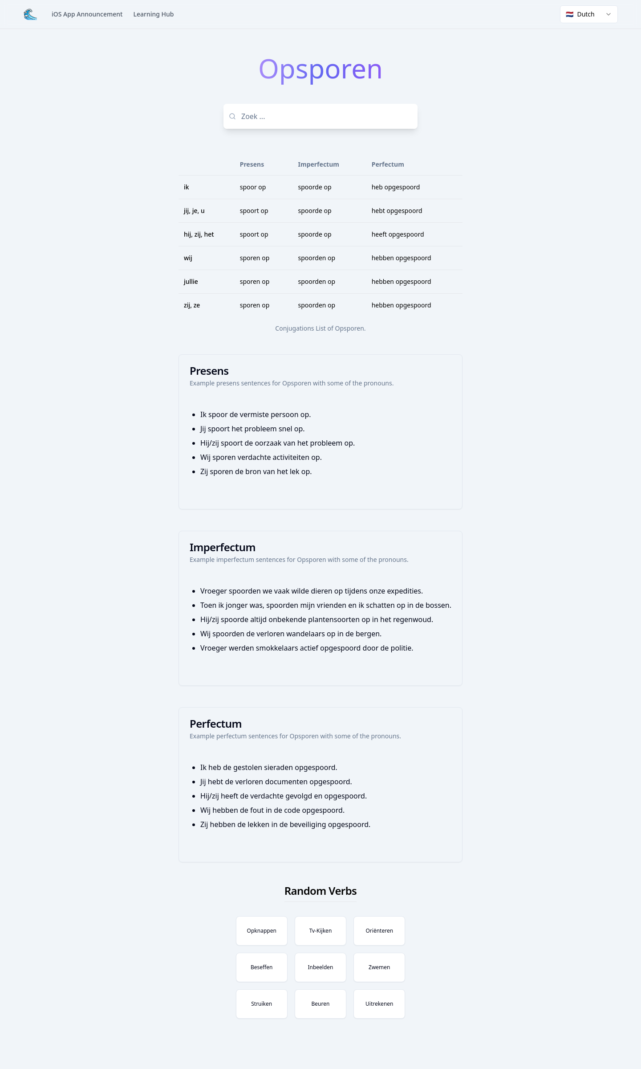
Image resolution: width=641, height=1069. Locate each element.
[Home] (30, 14)
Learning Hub (153, 14)
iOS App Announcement (87, 14)
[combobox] (589, 14)
